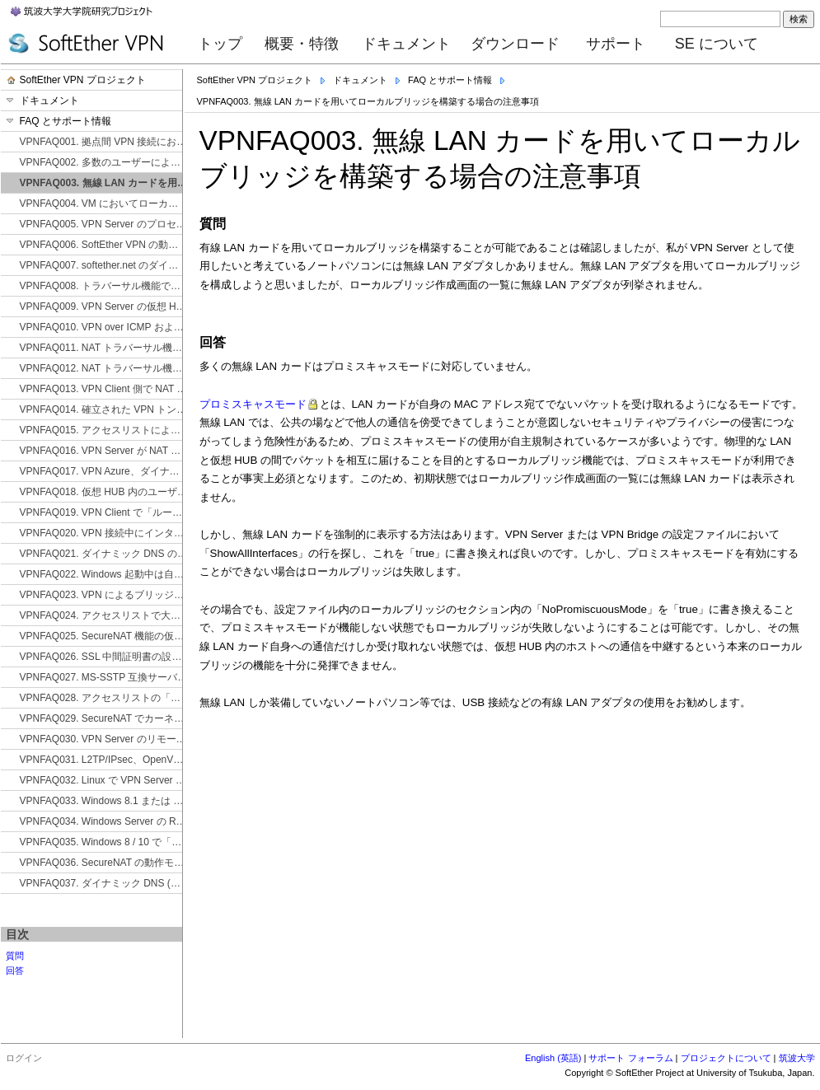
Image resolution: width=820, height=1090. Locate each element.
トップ (220, 43)
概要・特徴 (302, 43)
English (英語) (553, 1058)
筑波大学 (797, 1058)
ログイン (24, 1058)
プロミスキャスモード (253, 404)
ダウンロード (515, 43)
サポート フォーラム (630, 1058)
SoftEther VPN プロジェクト (255, 80)
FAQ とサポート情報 (450, 80)
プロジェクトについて (726, 1058)
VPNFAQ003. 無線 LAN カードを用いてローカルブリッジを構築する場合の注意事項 (368, 101)
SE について (716, 43)
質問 (15, 956)
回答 (15, 970)
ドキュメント (406, 43)
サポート (615, 43)
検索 (799, 19)
